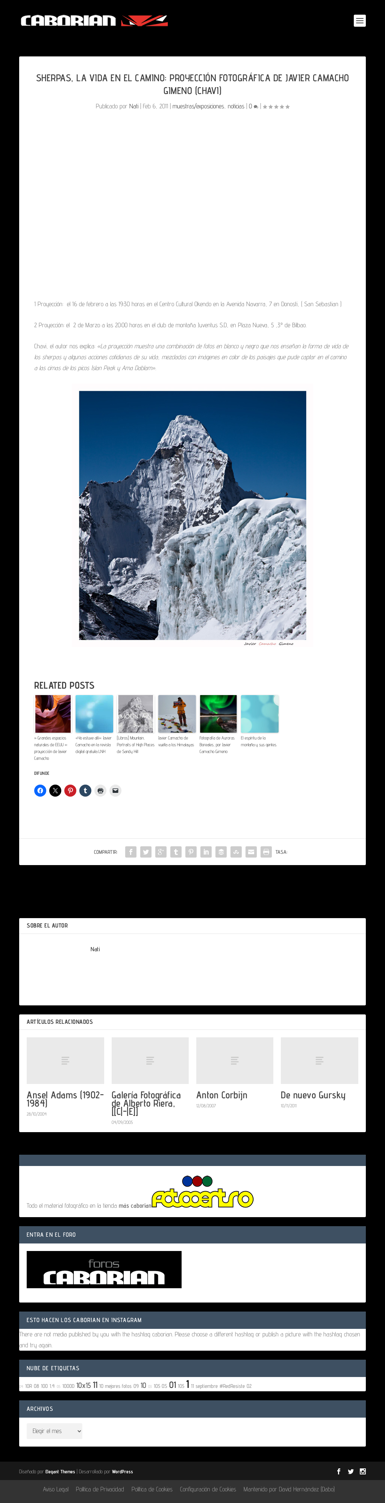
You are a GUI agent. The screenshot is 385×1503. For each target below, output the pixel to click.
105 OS (160, 1386)
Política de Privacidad (100, 1489)
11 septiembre (204, 1386)
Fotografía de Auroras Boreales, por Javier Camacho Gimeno (217, 744)
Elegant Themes (60, 1471)
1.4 (52, 1386)
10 (143, 1385)
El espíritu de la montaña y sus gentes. (259, 741)
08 (36, 1386)
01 (172, 1384)
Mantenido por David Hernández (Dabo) (289, 1489)
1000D (68, 1386)
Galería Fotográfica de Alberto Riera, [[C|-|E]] (146, 1103)
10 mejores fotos (115, 1386)
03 (150, 1386)
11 (95, 1384)
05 (59, 1386)
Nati (133, 106)
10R (28, 1386)
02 (249, 1386)
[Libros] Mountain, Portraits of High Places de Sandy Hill (136, 744)
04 (21, 1386)
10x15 (83, 1385)
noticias (236, 106)
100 (44, 1386)
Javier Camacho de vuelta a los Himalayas (176, 741)
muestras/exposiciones (198, 106)
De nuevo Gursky (313, 1095)
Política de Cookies (152, 1489)
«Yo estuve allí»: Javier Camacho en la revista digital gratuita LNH (94, 744)
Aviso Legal (55, 1489)
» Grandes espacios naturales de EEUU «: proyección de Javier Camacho (51, 748)
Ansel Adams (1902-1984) (65, 1099)
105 (181, 1386)
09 (136, 1386)
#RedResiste (232, 1386)
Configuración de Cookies (208, 1489)
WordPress (122, 1471)
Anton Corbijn (222, 1095)
